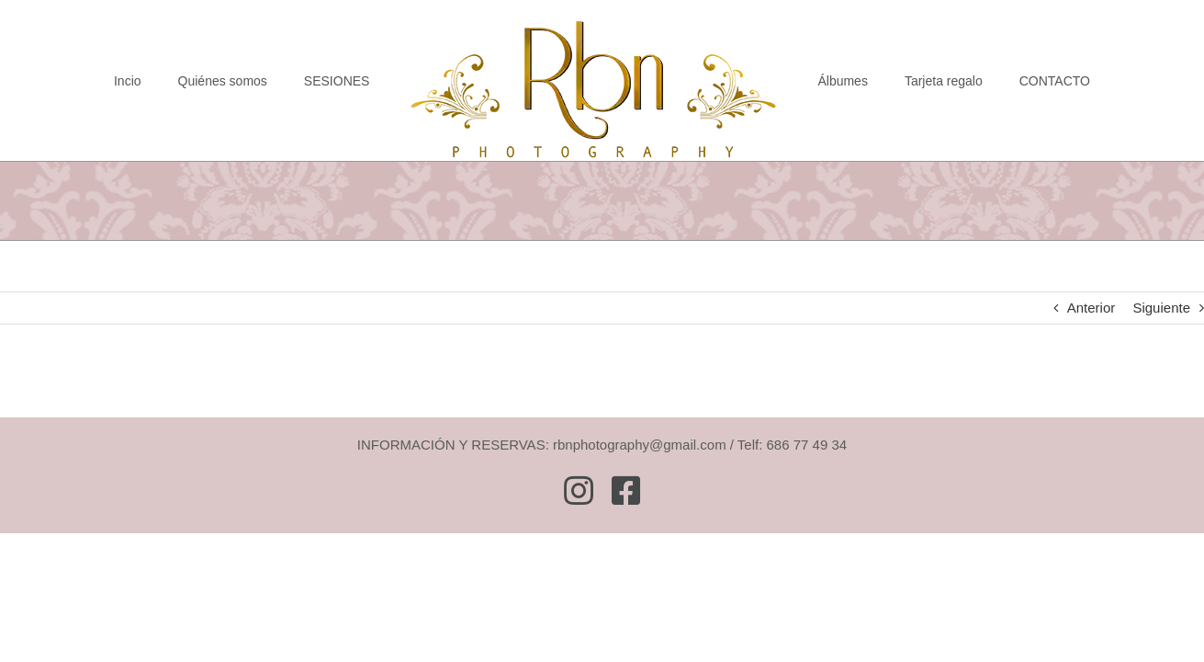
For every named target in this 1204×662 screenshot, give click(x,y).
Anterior (1091, 307)
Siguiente (1161, 307)
